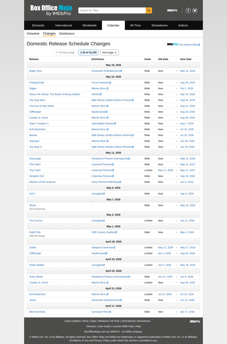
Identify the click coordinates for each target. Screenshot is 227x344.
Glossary (91, 326)
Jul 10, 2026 (187, 129)
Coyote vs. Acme (38, 117)
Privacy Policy (102, 340)
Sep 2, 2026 (187, 193)
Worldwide (89, 25)
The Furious (36, 220)
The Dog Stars (37, 100)
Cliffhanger (35, 111)
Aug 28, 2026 (187, 82)
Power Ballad (36, 265)
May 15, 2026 (187, 205)
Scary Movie (36, 276)
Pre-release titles (183, 44)
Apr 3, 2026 (164, 253)
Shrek (32, 205)
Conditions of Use (79, 340)
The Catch (35, 164)
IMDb (128, 331)
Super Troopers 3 (38, 123)
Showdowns (159, 25)
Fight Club (35, 232)
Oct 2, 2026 (186, 88)
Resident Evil (36, 176)
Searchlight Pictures (104, 123)
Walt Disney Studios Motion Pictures (113, 100)
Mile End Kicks (37, 311)
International (63, 25)
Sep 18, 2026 (187, 94)
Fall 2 (32, 193)
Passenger (35, 158)
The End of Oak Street (41, 106)
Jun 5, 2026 (186, 182)
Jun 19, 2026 (187, 146)
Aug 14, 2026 (187, 106)
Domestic (38, 25)
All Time (135, 25)
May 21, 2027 (187, 164)
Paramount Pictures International (111, 158)
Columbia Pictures (103, 176)
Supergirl (34, 141)
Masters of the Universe (42, 182)
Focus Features (101, 82)
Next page (109, 52)
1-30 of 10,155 (88, 52)
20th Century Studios (104, 232)
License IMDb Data (123, 326)
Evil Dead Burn (37, 129)
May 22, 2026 (187, 70)
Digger (33, 88)
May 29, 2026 (187, 265)
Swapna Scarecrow (104, 247)
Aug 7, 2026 (187, 123)
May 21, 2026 (165, 170)
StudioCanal (100, 111)
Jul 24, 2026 (165, 294)
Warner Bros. (100, 88)
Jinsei (32, 300)
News (85, 321)
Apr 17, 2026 (187, 311)
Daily (93, 321)
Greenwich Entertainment (107, 70)
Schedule (33, 33)
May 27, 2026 (165, 247)
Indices (183, 25)
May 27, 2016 (187, 247)
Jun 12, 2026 (187, 220)
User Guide (104, 326)
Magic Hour (35, 70)
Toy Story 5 (35, 146)
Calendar (113, 25)
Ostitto (32, 247)
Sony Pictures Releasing (106, 182)
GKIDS (97, 94)
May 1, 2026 (187, 232)
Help (138, 326)
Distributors (66, 33)
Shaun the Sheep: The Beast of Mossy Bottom (54, 94)
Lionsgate (98, 193)
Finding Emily (36, 82)
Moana (33, 135)
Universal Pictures (103, 164)
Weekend (103, 321)
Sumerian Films (101, 311)
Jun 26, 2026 (187, 141)
